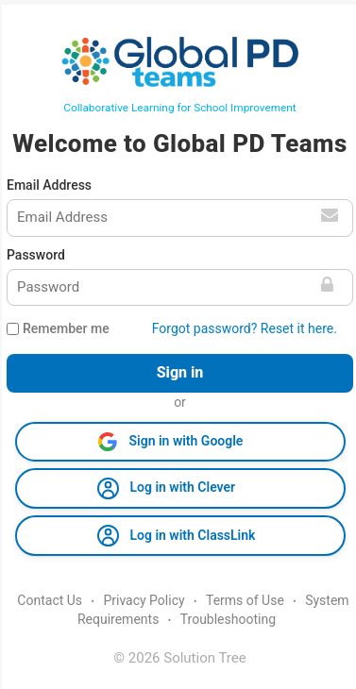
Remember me (66, 328)
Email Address (49, 185)
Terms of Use (245, 600)
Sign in (180, 372)
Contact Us (49, 600)
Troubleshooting (228, 619)
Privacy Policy (143, 600)
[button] (180, 442)
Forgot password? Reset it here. (244, 328)
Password (36, 254)
